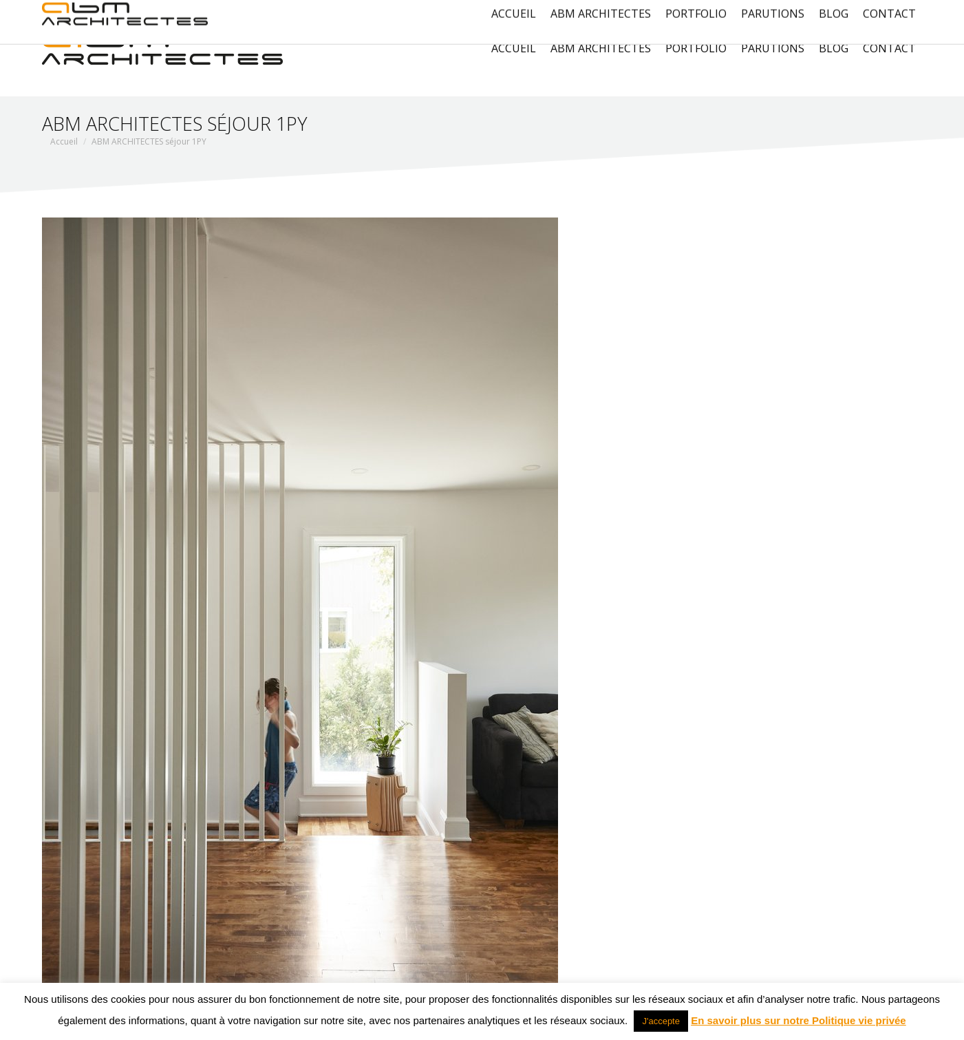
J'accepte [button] (661, 1021)
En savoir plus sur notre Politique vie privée (798, 1020)
